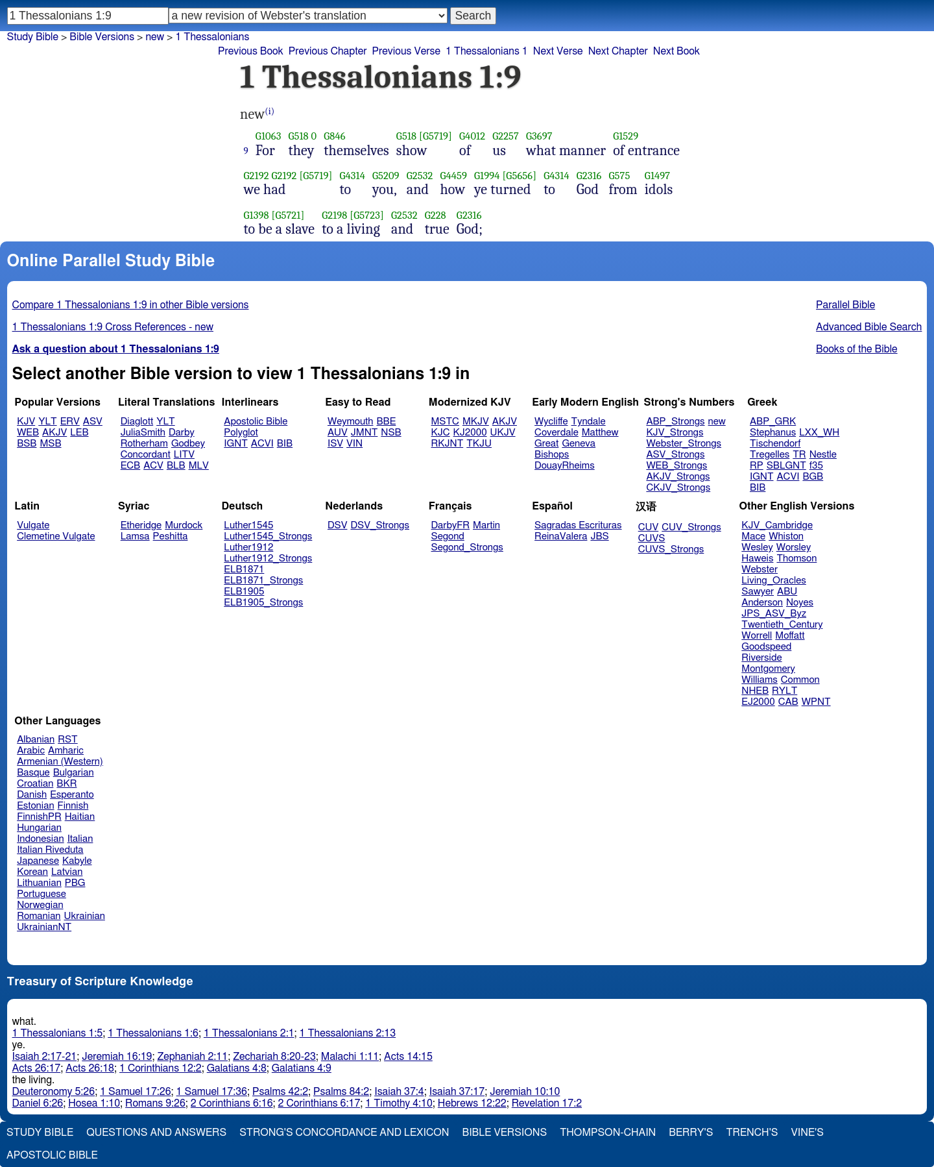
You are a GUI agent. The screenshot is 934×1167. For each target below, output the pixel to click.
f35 (816, 466)
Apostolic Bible (52, 1155)
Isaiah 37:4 (399, 1092)
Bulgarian (73, 773)
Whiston (786, 536)
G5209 (386, 175)
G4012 (472, 136)
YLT (47, 421)
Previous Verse (406, 51)
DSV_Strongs (379, 525)
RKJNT (447, 443)
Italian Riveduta (50, 850)
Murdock (183, 525)
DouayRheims (564, 466)
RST (68, 739)
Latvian (66, 872)
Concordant (146, 455)
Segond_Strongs (467, 547)
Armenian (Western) (60, 762)
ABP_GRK (773, 421)
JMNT (364, 432)
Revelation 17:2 (547, 1103)
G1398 (256, 215)
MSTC (445, 421)
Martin (486, 525)
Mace (753, 536)
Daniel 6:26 (38, 1103)
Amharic (66, 750)
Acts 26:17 (36, 1068)
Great (546, 443)
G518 (298, 136)
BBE (386, 421)
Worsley (793, 547)
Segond (447, 536)
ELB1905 (244, 591)
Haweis (757, 558)
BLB (176, 466)
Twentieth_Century (781, 625)
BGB (812, 477)
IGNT (236, 443)
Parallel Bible (845, 305)
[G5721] (287, 215)
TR (799, 455)
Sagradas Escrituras (577, 525)
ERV (70, 421)
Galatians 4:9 (301, 1068)
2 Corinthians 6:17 (319, 1103)
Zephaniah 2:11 (192, 1056)
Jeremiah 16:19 (117, 1056)
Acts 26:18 (90, 1068)
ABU (787, 591)
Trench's (752, 1132)
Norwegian (40, 905)
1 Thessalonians (212, 37)
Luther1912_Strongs (268, 558)
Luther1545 (248, 525)
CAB (788, 702)
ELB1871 (244, 569)
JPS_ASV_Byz (773, 614)
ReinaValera (560, 536)
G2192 (256, 175)
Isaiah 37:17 (457, 1092)
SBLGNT (786, 466)
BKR (66, 784)
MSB (50, 443)
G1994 (487, 175)
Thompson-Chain (608, 1132)
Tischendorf (775, 443)
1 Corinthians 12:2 (160, 1068)
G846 (334, 136)
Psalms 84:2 (341, 1092)
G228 (435, 215)
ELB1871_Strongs (263, 580)
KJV (26, 421)
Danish (32, 795)
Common (800, 680)
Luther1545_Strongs (268, 536)
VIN (354, 443)
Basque (33, 773)
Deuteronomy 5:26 (53, 1092)
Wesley (756, 547)
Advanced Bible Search (869, 327)
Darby (182, 432)
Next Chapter (618, 51)
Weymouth (351, 421)
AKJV (54, 432)
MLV (199, 466)
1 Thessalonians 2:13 (348, 1033)
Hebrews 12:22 (472, 1103)
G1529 (625, 136)
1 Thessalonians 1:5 (57, 1033)
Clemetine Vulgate (56, 536)
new (154, 37)
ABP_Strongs (675, 421)
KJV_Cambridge (777, 525)
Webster (759, 569)
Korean (32, 872)
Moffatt (789, 636)
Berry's (691, 1132)
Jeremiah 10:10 (525, 1092)
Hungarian (39, 828)
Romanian (38, 916)
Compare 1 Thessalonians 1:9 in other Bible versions (130, 305)
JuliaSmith (143, 432)
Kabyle (77, 861)
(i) (269, 111)
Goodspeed (766, 647)
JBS (599, 536)
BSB (26, 443)
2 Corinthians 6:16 (232, 1103)
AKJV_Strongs (678, 477)
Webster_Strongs (683, 443)
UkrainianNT (44, 927)
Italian (80, 839)
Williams (759, 680)
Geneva (578, 443)
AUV (338, 432)
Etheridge (141, 525)
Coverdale (556, 432)
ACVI (262, 443)
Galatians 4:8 (237, 1068)
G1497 (657, 175)
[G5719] (435, 136)
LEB (79, 432)
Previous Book (250, 51)
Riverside (761, 658)
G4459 (453, 175)
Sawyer (757, 591)
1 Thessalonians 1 (487, 51)
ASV (92, 421)
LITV (184, 455)
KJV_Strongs (674, 432)
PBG (75, 883)
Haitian (80, 817)
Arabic (31, 750)
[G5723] (367, 215)
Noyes (799, 603)
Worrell (756, 636)
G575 (619, 175)
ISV (335, 443)
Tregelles (769, 455)
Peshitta (170, 536)
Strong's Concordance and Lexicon (344, 1132)
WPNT (816, 702)
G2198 (334, 215)
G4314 (352, 175)
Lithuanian (39, 883)
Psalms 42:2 (280, 1092)
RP (756, 466)
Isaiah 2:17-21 (44, 1056)
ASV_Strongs (675, 455)
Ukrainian (84, 916)
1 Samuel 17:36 (211, 1092)
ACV (153, 466)
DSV (338, 525)
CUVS (651, 538)
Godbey (188, 443)
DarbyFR (450, 525)
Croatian (35, 784)
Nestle (823, 455)
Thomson (796, 558)
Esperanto (72, 795)
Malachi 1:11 (350, 1056)
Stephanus (773, 432)
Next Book (676, 51)
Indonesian (40, 839)
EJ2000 (757, 702)
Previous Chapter (328, 51)
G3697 (539, 136)
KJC (440, 432)
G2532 (420, 175)
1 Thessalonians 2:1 (249, 1033)
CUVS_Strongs (671, 549)
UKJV (503, 432)
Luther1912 (248, 547)
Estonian (35, 806)
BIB (285, 443)
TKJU (479, 443)
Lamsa (135, 536)
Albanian (35, 739)
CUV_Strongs (691, 527)
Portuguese (41, 894)
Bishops (551, 455)
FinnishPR (39, 817)
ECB (130, 466)
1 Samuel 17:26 (135, 1092)
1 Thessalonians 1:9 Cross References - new (112, 327)
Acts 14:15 (408, 1056)
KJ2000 (470, 432)
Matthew (600, 432)
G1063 (268, 136)
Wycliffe (551, 421)
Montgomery (768, 669)
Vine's (807, 1132)
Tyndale (588, 421)
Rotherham (144, 443)
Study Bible (32, 37)
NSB (391, 432)
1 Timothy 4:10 (399, 1103)
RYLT (784, 691)
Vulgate (33, 525)
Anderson (762, 603)
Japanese (38, 861)
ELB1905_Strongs (263, 603)
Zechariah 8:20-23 (274, 1056)
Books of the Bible (857, 349)
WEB (28, 432)
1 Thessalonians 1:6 (153, 1033)
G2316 (589, 175)
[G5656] (519, 175)
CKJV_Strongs (678, 488)
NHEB (755, 691)
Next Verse (558, 51)
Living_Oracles (773, 580)
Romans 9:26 (155, 1103)
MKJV (475, 421)
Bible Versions (101, 37)
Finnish (73, 806)
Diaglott (137, 421)
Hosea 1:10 (94, 1103)
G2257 (505, 136)
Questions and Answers (156, 1132)
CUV (648, 527)
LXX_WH (819, 432)
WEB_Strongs (676, 466)
